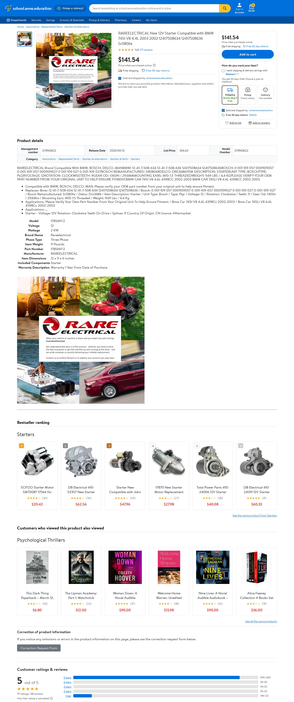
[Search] (225, 8)
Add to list (233, 123)
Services (36, 20)
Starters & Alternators (77, 26)
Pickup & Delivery (99, 20)
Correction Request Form (38, 648)
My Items (151, 20)
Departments (16, 20)
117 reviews (146, 49)
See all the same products (261, 621)
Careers (136, 20)
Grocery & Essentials (72, 20)
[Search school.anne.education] (154, 8)
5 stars (67, 677)
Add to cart (247, 54)
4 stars (67, 682)
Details (253, 115)
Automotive (32, 26)
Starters (135, 159)
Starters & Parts (119, 159)
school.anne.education (159, 78)
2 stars (67, 691)
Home (20, 26)
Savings (50, 20)
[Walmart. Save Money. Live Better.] (27, 8)
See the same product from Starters (255, 515)
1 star (68, 695)
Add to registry (259, 123)
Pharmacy (121, 20)
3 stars (67, 686)
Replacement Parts (51, 26)
